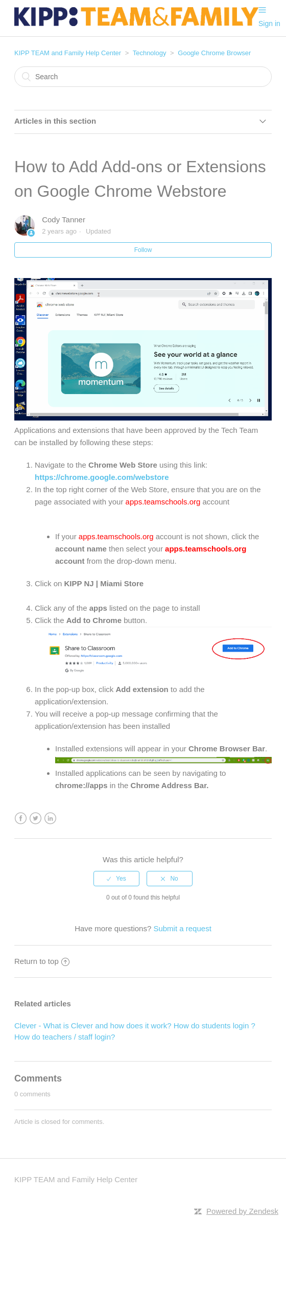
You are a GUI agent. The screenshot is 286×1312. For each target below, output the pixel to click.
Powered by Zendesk (242, 1211)
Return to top (41, 961)
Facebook (20, 818)
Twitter (35, 818)
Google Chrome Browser (214, 53)
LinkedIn (50, 818)
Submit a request (182, 928)
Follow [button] (143, 250)
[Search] (143, 76)
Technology (149, 53)
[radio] (116, 878)
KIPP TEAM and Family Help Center (67, 53)
